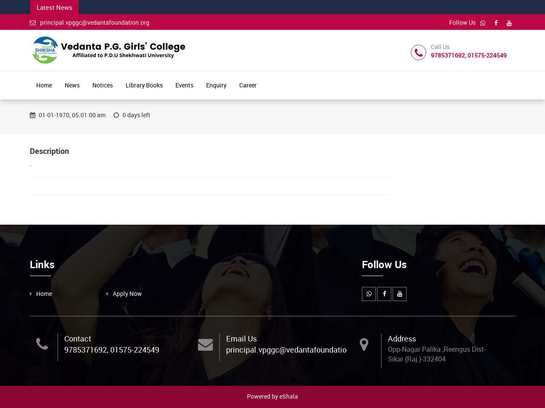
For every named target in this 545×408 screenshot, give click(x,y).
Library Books (144, 85)
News (72, 85)
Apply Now (127, 293)
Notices (102, 85)
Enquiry (216, 85)
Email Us (241, 338)
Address (402, 338)
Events (184, 85)
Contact (77, 338)
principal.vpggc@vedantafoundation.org (89, 22)
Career (248, 85)
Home (44, 85)
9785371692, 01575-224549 (111, 349)
